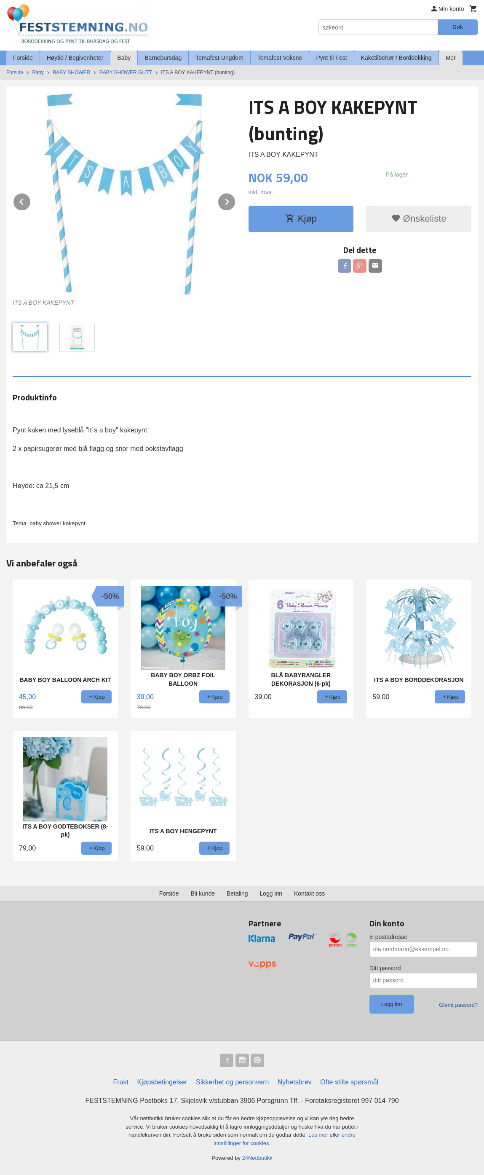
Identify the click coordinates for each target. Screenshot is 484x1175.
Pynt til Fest (331, 57)
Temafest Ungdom (219, 57)
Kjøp (301, 218)
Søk (457, 27)
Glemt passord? (458, 1005)
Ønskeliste (419, 218)
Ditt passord (385, 968)
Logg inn (270, 893)
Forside (23, 57)
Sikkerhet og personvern (232, 1082)
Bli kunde (202, 893)
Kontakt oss (309, 893)
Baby (124, 57)
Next (235, 200)
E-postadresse (388, 937)
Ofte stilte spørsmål (349, 1082)
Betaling (237, 893)
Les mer (319, 1135)
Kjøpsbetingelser (162, 1082)
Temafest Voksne (279, 57)
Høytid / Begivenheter (75, 57)
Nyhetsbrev (295, 1082)
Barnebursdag (163, 57)
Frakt (120, 1082)
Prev (30, 200)
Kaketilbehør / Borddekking (396, 57)
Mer (451, 57)
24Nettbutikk (257, 1158)
